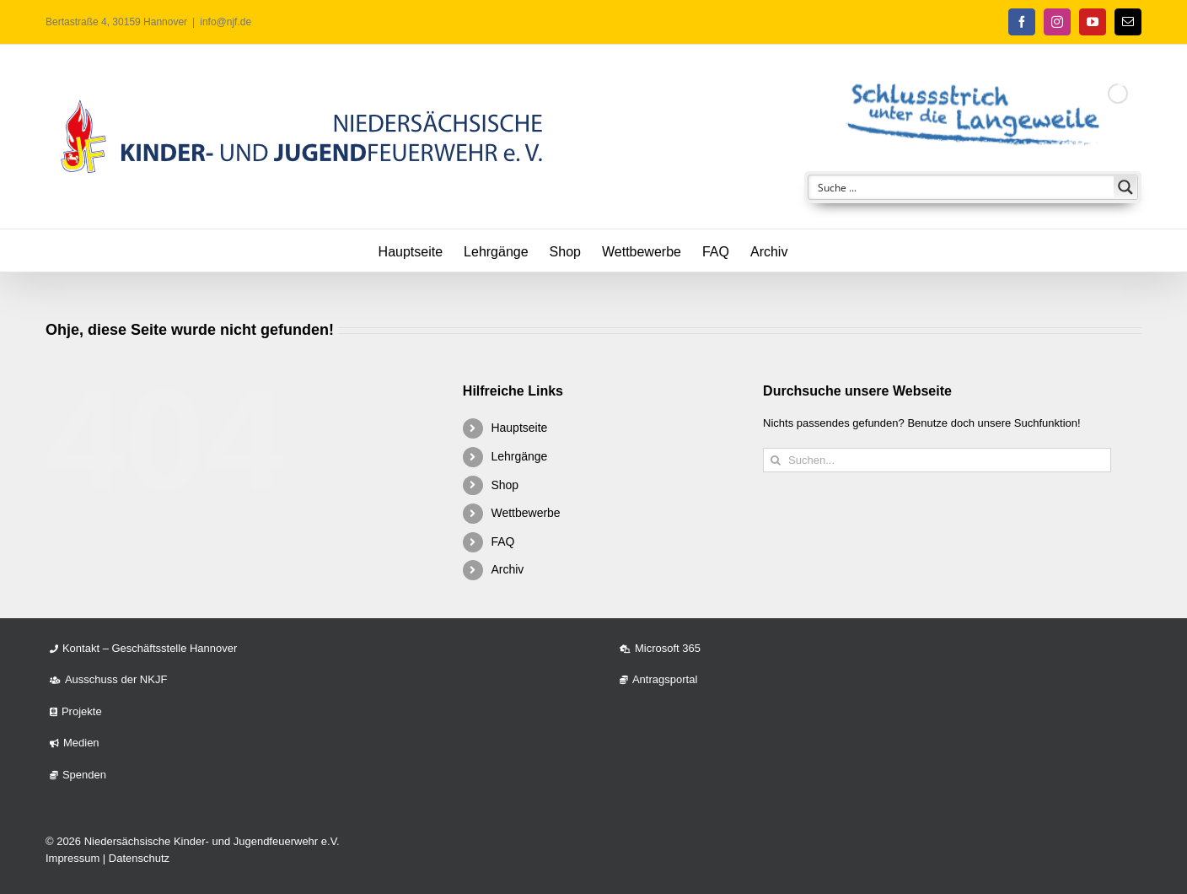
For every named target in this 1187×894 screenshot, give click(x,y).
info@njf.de (225, 22)
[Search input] (962, 187)
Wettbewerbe (525, 513)
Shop (504, 485)
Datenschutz (139, 858)
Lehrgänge (519, 456)
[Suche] (775, 460)
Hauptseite (519, 427)
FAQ (502, 541)
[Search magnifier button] (1125, 187)
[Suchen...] (937, 460)
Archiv (507, 569)
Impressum (72, 858)
